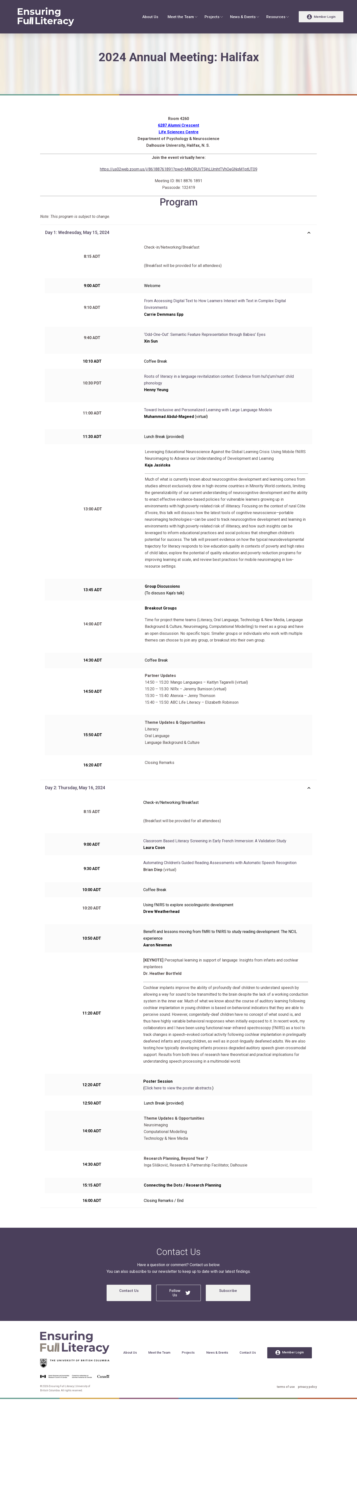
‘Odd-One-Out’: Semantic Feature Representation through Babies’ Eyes (205, 348)
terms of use (286, 1400)
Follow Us (180, 1306)
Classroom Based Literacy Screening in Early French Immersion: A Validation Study (214, 854)
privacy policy (307, 1400)
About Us (150, 17)
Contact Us (129, 1304)
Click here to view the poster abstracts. (178, 1101)
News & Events (243, 17)
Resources (275, 17)
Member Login (289, 1366)
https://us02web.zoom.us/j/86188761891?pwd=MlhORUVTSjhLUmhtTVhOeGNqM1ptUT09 (178, 182)
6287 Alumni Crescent (178, 139)
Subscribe (228, 1304)
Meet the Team (181, 17)
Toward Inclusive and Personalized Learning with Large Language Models (208, 423)
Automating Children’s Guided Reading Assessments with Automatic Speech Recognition (220, 876)
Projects (212, 17)
